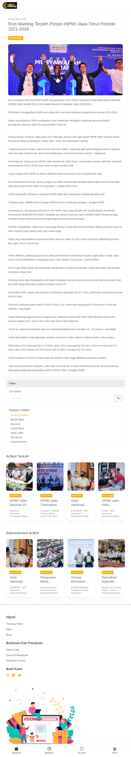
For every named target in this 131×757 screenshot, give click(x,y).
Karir (8, 629)
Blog (8, 634)
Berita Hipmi (17, 419)
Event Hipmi (17, 428)
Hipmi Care (12, 649)
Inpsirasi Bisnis (19, 441)
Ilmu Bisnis (16, 437)
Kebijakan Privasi (16, 660)
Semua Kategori (20, 415)
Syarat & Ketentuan (17, 655)
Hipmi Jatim (17, 432)
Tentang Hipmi (14, 623)
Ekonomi (15, 423)
